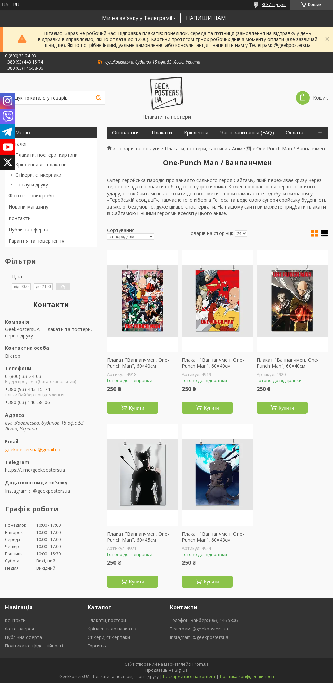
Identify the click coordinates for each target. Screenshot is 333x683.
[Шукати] (98, 98)
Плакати (162, 132)
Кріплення (196, 132)
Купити (136, 408)
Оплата (294, 132)
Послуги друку (31, 184)
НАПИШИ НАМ (206, 18)
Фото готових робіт (31, 195)
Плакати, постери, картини (46, 154)
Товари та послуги (138, 149)
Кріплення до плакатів (41, 164)
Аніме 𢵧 (241, 149)
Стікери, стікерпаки (109, 637)
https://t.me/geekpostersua (35, 470)
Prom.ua (200, 664)
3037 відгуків (274, 4)
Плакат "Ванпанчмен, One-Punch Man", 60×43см (213, 537)
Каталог (18, 144)
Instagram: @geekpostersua (199, 637)
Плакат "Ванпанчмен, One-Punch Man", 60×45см (138, 537)
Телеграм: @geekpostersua (199, 629)
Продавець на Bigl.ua (166, 670)
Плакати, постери (107, 620)
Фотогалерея (19, 629)
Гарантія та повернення (36, 241)
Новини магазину (28, 206)
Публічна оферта (28, 229)
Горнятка (98, 646)
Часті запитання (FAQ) (247, 132)
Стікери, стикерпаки (38, 175)
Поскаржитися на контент (189, 676)
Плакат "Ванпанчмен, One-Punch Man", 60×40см (138, 363)
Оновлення (126, 132)
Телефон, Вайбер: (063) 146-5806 (204, 620)
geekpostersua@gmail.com (35, 450)
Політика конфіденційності (34, 646)
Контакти (19, 218)
